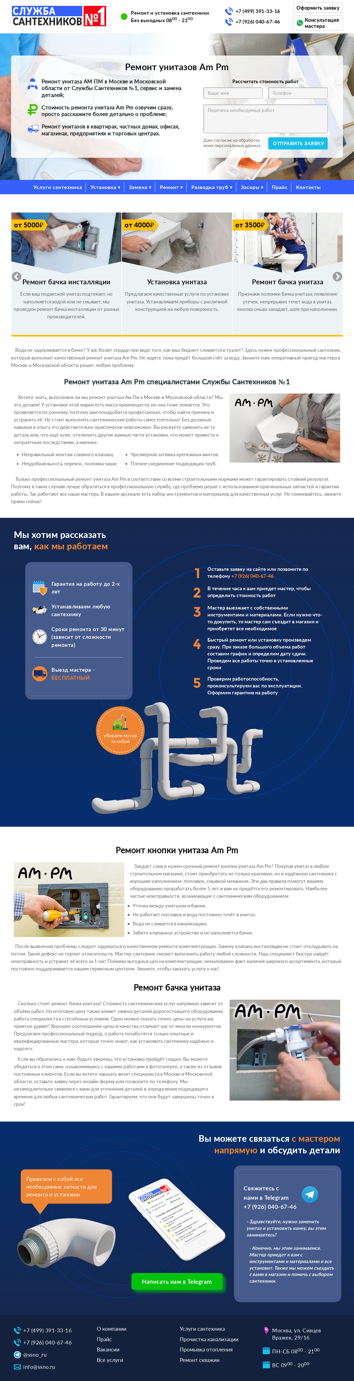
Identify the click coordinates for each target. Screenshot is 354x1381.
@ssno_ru (35, 1354)
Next (334, 274)
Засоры (250, 187)
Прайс (280, 187)
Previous (14, 274)
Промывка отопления (206, 1349)
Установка (103, 187)
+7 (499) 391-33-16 (258, 11)
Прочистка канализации (209, 1339)
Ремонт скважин (200, 1360)
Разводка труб (209, 187)
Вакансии (108, 1349)
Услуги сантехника (57, 187)
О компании (111, 1328)
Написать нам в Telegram (177, 1281)
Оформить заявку (318, 8)
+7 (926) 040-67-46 (258, 22)
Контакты (308, 187)
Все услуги (110, 1360)
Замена (138, 187)
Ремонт (169, 187)
